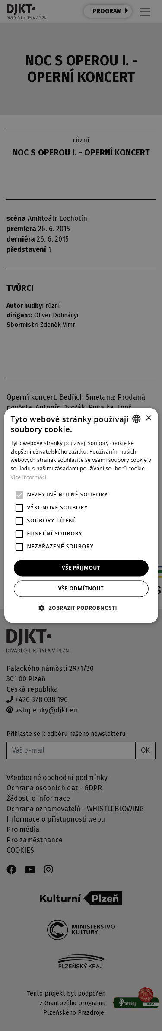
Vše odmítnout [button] (81, 589)
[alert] (81, 515)
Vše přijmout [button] (81, 567)
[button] (81, 608)
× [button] (148, 418)
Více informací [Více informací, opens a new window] (28, 477)
